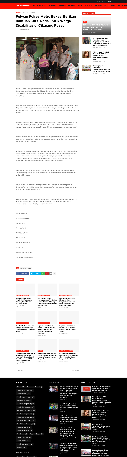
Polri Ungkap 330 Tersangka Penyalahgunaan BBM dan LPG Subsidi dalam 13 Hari (101, 68)
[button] (105, 6)
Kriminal (71, 6)
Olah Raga (89, 6)
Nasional (52, 6)
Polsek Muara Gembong (26, 424)
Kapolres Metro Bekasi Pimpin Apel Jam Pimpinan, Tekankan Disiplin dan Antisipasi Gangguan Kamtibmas (47, 329)
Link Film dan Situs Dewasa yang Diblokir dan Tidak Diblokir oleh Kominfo (101, 388)
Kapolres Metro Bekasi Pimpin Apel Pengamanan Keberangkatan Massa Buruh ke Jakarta (24, 300)
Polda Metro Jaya (34, 387)
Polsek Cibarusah (24, 400)
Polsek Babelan (23, 394)
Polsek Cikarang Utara (25, 417)
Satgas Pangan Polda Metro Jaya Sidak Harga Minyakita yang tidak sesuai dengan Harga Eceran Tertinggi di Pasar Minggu (69, 447)
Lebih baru (20, 370)
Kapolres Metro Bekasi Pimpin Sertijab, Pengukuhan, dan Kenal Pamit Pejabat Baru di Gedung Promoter (67, 301)
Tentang (104, 1)
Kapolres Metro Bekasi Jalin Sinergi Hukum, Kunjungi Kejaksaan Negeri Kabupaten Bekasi (25, 328)
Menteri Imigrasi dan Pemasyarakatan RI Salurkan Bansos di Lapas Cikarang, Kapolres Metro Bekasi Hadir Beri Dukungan (47, 301)
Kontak (109, 1)
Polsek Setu (22, 434)
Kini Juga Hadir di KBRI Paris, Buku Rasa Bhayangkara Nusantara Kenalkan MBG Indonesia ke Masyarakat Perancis (102, 41)
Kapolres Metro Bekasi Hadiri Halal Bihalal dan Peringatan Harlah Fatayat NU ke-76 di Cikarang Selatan (101, 439)
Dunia (113, 6)
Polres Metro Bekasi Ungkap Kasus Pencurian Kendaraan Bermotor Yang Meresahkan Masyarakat (47, 356)
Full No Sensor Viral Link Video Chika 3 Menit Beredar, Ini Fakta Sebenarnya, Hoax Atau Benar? (101, 55)
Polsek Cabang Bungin (25, 397)
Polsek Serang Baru (24, 431)
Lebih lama (74, 370)
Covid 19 (62, 6)
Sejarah (98, 6)
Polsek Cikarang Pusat (25, 407)
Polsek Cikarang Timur (25, 414)
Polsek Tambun (23, 441)
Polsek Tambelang (24, 437)
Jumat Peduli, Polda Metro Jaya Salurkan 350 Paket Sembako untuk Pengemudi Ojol (69, 406)
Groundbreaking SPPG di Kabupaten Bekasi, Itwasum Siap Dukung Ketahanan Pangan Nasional (68, 356)
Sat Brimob (21, 448)
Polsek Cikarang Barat (25, 404)
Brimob (20, 387)
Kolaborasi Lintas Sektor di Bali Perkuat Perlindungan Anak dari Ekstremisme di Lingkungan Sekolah (68, 418)
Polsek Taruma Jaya (24, 444)
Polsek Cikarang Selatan (26, 411)
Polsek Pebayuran (24, 427)
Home (98, 1)
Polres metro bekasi (28, 12)
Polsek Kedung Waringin (26, 421)
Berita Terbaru (39, 6)
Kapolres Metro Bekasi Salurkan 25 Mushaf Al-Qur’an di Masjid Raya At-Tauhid (67, 328)
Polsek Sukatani (36, 434)
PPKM (80, 6)
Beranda (18, 12)
